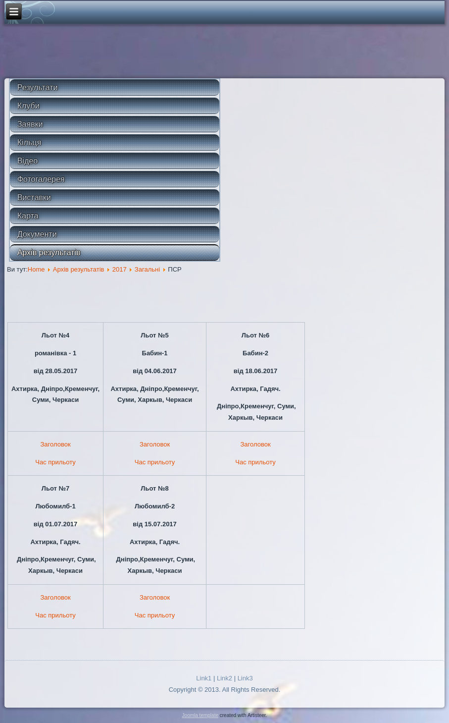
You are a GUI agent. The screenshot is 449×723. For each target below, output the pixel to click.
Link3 (245, 678)
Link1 (203, 678)
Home (36, 269)
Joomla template (200, 715)
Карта (28, 216)
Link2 (224, 678)
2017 (119, 269)
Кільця (29, 142)
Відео (27, 161)
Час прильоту (55, 462)
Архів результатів (49, 252)
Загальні (147, 269)
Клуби (28, 106)
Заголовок (56, 444)
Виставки (34, 197)
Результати (37, 87)
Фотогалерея (41, 179)
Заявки (30, 124)
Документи (37, 234)
